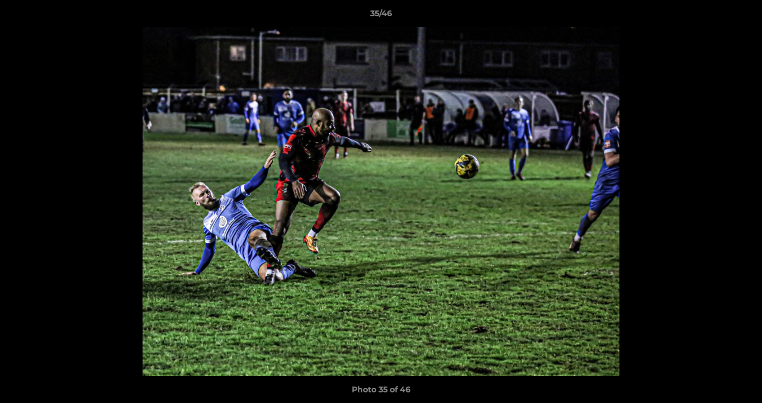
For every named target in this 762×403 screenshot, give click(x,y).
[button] (742, 16)
